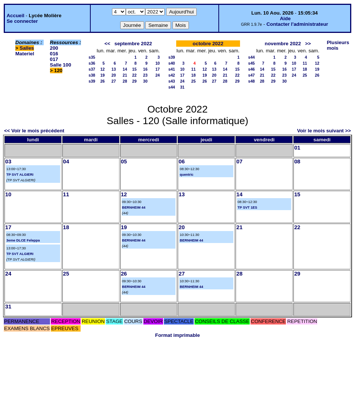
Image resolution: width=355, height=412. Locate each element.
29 (134, 81)
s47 (251, 75)
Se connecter (22, 21)
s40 (171, 63)
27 (114, 81)
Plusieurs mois (338, 45)
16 (145, 69)
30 (145, 81)
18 (193, 75)
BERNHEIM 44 (134, 207)
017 (54, 59)
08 (297, 162)
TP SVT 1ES (247, 207)
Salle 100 (60, 65)
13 (114, 69)
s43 (171, 81)
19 (102, 75)
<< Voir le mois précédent (34, 130)
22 (134, 75)
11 (193, 69)
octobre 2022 (208, 43)
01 (297, 148)
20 (114, 75)
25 (193, 81)
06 (181, 162)
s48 (251, 81)
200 (54, 48)
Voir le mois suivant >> (324, 130)
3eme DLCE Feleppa (23, 240)
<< (107, 43)
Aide (285, 18)
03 (8, 162)
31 (182, 87)
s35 (91, 57)
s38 (91, 75)
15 (134, 69)
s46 (251, 69)
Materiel (24, 53)
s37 (91, 69)
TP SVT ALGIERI (20, 174)
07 (239, 162)
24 (157, 75)
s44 (171, 87)
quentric (186, 174)
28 (125, 81)
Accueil (15, 15)
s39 (91, 81)
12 (102, 69)
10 (157, 63)
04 (66, 162)
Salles (27, 48)
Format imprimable (177, 335)
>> (308, 43)
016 (54, 53)
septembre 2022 (133, 43)
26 (102, 81)
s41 (171, 69)
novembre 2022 (283, 43)
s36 (91, 63)
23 (145, 75)
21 (125, 75)
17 (157, 69)
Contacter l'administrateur (297, 24)
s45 (251, 63)
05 (124, 162)
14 (125, 69)
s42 (171, 75)
